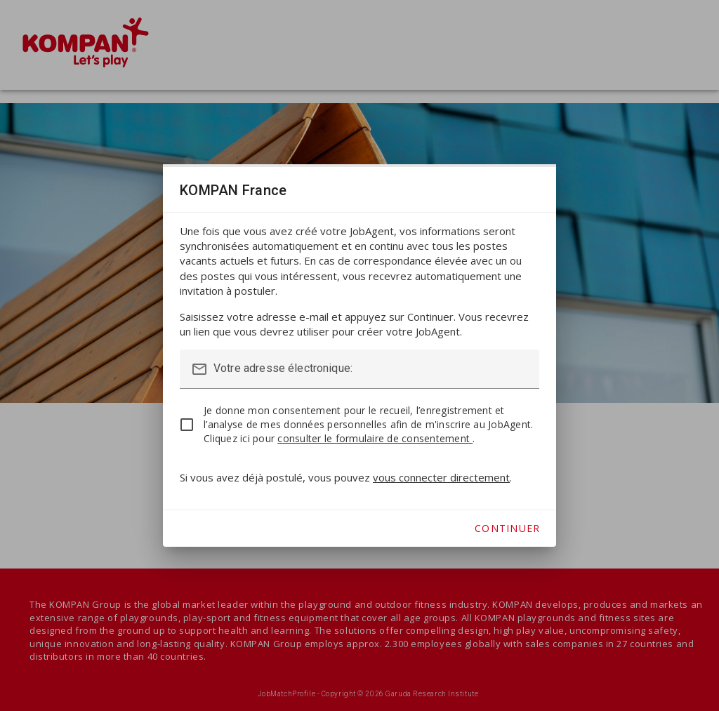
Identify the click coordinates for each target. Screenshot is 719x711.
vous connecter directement (441, 477)
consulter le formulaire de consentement (375, 438)
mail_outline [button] (199, 369)
